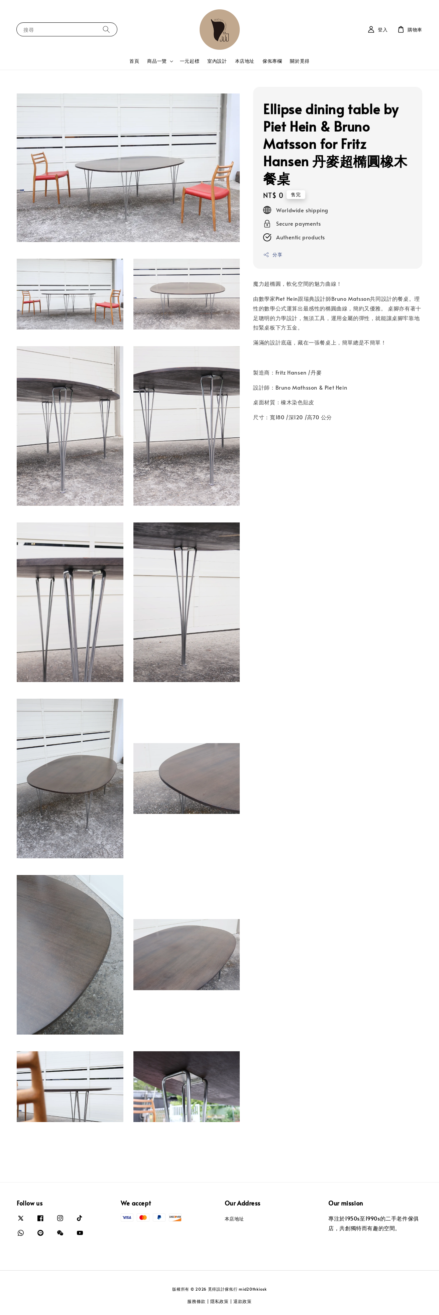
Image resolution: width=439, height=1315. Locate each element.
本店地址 (244, 61)
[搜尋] (106, 29)
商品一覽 (157, 61)
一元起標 (189, 61)
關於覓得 (299, 61)
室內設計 (217, 61)
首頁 (134, 61)
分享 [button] (272, 254)
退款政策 (242, 1301)
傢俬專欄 (272, 61)
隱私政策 (219, 1301)
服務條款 (196, 1301)
